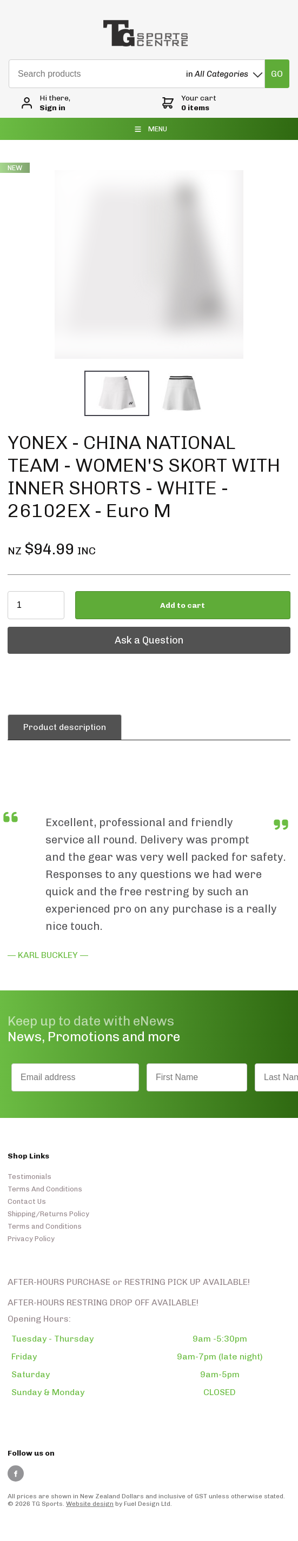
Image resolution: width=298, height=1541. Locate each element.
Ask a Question (42, 632)
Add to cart (182, 605)
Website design (90, 1504)
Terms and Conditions (45, 1226)
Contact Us (27, 1201)
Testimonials (29, 1176)
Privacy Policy (31, 1239)
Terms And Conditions (45, 1189)
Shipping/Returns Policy (48, 1214)
